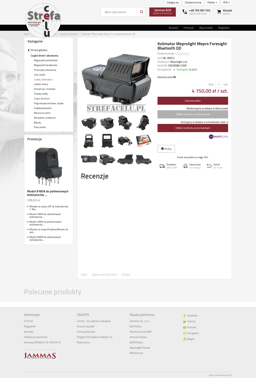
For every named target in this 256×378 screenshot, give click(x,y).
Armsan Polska (138, 337)
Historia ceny (166, 77)
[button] (169, 166)
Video (126, 274)
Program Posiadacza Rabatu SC (95, 337)
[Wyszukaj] (141, 12)
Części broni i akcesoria (44, 56)
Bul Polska (135, 326)
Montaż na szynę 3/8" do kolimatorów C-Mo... (49, 208)
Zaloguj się (173, 2)
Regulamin (224, 28)
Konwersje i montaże (44, 89)
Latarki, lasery (41, 84)
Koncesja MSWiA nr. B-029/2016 (42, 342)
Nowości (173, 28)
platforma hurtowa (162, 11)
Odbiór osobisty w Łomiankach (192, 128)
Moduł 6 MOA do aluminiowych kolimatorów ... (45, 238)
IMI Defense (136, 353)
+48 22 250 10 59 (197, 13)
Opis (84, 274)
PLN (226, 2)
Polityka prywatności (35, 337)
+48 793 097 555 (199, 10)
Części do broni (42, 98)
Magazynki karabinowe (45, 65)
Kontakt (28, 332)
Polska (212, 2)
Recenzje (95, 176)
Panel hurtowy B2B (140, 332)
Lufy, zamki (39, 74)
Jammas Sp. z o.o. (140, 321)
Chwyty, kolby (41, 93)
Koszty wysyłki (85, 326)
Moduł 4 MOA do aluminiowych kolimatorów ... (45, 215)
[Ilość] (218, 84)
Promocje (189, 28)
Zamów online (193, 101)
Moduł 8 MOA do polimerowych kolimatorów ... (47, 193)
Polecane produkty (52, 292)
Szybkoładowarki (43, 108)
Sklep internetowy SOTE (220, 375)
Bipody (37, 122)
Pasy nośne (40, 127)
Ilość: (211, 84)
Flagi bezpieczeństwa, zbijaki (48, 103)
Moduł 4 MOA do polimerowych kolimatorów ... (46, 223)
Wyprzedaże (206, 28)
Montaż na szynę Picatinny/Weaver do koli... (49, 231)
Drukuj (166, 149)
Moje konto (83, 342)
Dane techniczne (104, 274)
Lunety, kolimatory (43, 79)
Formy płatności (86, 332)
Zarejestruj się (193, 2)
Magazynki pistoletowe (46, 60)
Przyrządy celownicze (45, 70)
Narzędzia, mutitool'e (45, 117)
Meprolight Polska (140, 348)
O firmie (28, 321)
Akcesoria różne (42, 113)
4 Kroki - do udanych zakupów (93, 321)
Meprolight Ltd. (179, 62)
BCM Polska (136, 342)
